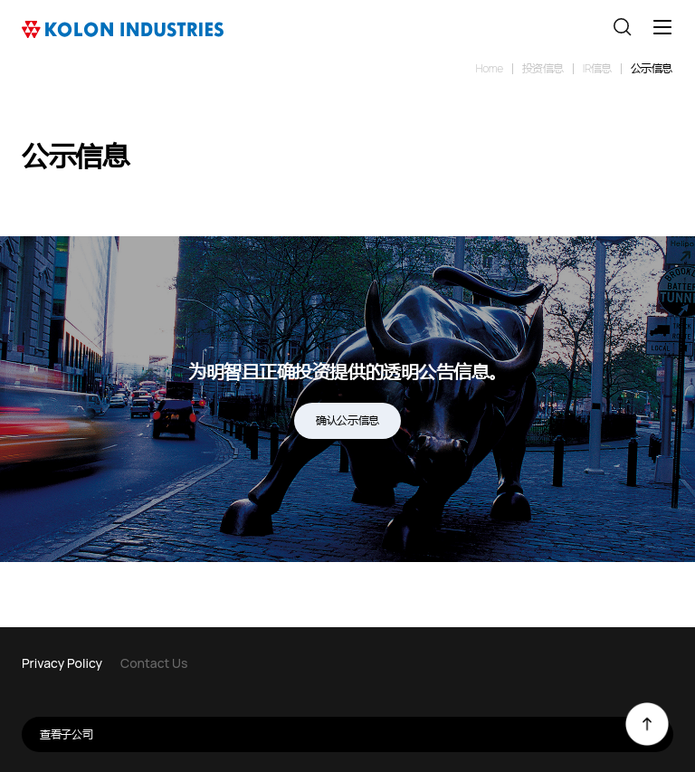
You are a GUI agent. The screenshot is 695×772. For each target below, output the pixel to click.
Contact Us (153, 663)
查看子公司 (356, 734)
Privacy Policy (62, 663)
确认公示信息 (347, 420)
